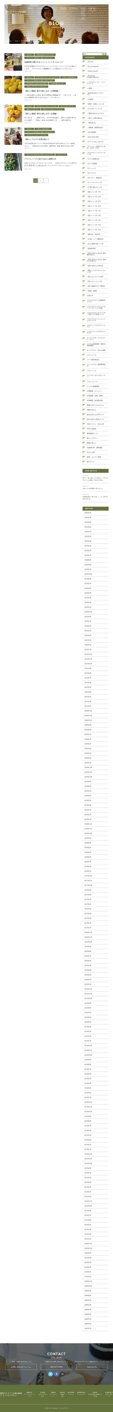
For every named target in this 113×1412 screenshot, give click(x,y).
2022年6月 (87, 626)
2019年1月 (87, 820)
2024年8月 (87, 565)
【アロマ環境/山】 (93, 159)
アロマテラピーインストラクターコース (96, 320)
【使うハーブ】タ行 (94, 206)
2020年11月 (88, 716)
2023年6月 (87, 589)
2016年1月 (87, 985)
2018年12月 (88, 824)
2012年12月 (88, 1154)
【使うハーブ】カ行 (94, 197)
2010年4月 (87, 1268)
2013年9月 (87, 1117)
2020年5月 (87, 744)
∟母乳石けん (91, 123)
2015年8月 (87, 1008)
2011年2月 (87, 1235)
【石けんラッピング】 (94, 282)
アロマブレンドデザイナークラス (96, 332)
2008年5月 (87, 1324)
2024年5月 (87, 570)
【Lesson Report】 (93, 67)
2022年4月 (87, 636)
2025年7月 (87, 532)
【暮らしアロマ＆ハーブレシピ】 (96, 271)
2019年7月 (87, 791)
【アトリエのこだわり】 (95, 142)
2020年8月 (87, 730)
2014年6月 (87, 1074)
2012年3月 (87, 1187)
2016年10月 (88, 942)
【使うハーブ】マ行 (94, 216)
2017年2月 (87, 923)
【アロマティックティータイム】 (96, 154)
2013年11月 (88, 1107)
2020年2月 (87, 758)
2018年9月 (87, 839)
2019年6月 (87, 796)
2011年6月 (87, 1220)
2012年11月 (88, 1159)
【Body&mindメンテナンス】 (95, 94)
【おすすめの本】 (93, 137)
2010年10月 (88, 1249)
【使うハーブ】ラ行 (94, 225)
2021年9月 (87, 669)
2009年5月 (87, 1301)
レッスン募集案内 (93, 387)
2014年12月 (88, 1046)
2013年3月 (87, 1140)
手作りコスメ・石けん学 (95, 424)
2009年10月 (88, 1286)
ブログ (16, 40)
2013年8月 (87, 1121)
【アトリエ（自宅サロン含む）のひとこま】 (96, 147)
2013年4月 (87, 1136)
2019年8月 (87, 787)
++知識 (89, 89)
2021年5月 (87, 688)
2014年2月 (87, 1093)
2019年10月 (88, 777)
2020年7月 (87, 735)
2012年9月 (87, 1169)
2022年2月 (87, 645)
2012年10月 (88, 1164)
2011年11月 (88, 1202)
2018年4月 (87, 857)
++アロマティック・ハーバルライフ (96, 83)
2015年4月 (87, 1027)
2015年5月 (87, 1022)
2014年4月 (87, 1084)
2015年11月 (88, 994)
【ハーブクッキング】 (94, 183)
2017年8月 (87, 895)
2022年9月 (87, 617)
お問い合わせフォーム (21, 1367)
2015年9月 (87, 1004)
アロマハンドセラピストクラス (96, 326)
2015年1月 (87, 1041)
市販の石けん (91, 410)
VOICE (62, 10)
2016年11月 (88, 938)
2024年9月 (87, 560)
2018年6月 (87, 848)
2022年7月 (87, 622)
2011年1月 (87, 1239)
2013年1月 (87, 1150)
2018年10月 (88, 834)
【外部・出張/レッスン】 (95, 104)
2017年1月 (87, 928)
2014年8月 (87, 1065)
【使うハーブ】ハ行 (94, 211)
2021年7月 (87, 678)
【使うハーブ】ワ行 (94, 230)
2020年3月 (87, 754)
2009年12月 (88, 1282)
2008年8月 (87, 1315)
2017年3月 (87, 919)
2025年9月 (87, 523)
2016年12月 (88, 933)
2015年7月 (87, 1013)
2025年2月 (87, 551)
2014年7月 (87, 1070)
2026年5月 (87, 513)
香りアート (91, 462)
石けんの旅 (91, 453)
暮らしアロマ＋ (92, 439)
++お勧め (90, 100)
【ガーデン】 (91, 173)
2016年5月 (87, 966)
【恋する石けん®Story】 (95, 266)
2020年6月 (87, 740)
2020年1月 (87, 763)
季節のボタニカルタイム (95, 406)
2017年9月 (87, 890)
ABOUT (38, 11)
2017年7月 (87, 900)
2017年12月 (88, 876)
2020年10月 (88, 721)
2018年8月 (87, 843)
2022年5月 (87, 631)
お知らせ (90, 296)
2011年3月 (87, 1230)
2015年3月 (87, 1032)
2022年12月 (88, 612)
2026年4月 (87, 518)
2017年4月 (87, 914)
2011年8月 (87, 1211)
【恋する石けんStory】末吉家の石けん (96, 254)
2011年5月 (87, 1225)
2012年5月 (87, 1178)
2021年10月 (88, 664)
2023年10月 (88, 575)
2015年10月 (88, 999)
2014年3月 (87, 1088)
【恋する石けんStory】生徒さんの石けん (96, 260)
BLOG (92, 11)
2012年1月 (87, 1197)
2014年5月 (87, 1079)
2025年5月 (87, 537)
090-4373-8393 (56, 1367)
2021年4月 (87, 692)
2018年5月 (87, 853)
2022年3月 (87, 641)
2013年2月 (87, 1145)
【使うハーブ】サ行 (94, 202)
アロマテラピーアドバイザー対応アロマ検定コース (96, 314)
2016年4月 (87, 971)
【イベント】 (91, 169)
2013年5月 (87, 1131)
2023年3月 (87, 598)
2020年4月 (87, 749)
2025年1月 (87, 556)
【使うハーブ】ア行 (94, 192)
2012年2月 (87, 1192)
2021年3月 (87, 697)
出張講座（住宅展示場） (95, 401)
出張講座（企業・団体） (95, 396)
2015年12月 (88, 989)
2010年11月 (88, 1244)
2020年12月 (88, 711)
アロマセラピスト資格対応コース (96, 301)
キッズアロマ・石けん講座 (96, 351)
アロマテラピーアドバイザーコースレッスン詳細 (96, 307)
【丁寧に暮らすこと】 (94, 188)
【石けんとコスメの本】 (95, 277)
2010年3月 (87, 1272)
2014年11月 (88, 1051)
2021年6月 (87, 683)
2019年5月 (87, 801)
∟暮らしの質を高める (94, 119)
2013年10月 (88, 1112)
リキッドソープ (92, 382)
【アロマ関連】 (92, 164)
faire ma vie (92, 1367)
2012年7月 (87, 1173)
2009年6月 (87, 1296)
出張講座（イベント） (94, 391)
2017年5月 (87, 909)
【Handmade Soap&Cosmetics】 (93, 77)
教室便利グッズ (92, 434)
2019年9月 (87, 782)
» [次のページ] (46, 180)
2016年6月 (87, 961)
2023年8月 (87, 579)
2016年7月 (87, 956)
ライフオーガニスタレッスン (96, 376)
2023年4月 (87, 593)
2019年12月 (88, 768)
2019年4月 (87, 806)
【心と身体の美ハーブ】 (95, 244)
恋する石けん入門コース (95, 415)
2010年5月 (87, 1263)
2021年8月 (87, 674)
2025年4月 (87, 542)
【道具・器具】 (92, 291)
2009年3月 (87, 1310)
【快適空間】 (91, 249)
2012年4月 (87, 1183)
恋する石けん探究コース (95, 420)
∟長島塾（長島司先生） (95, 128)
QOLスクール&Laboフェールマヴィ (16, 9)
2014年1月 (87, 1098)
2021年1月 (87, 707)
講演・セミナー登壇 (94, 457)
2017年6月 (87, 905)
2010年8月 (87, 1258)
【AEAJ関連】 (92, 133)
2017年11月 (88, 881)
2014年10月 (88, 1055)
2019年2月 (87, 815)
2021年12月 (88, 655)
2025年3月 (87, 546)
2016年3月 (87, 975)
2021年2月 (87, 702)
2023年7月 (87, 584)
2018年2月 (87, 867)
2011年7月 (87, 1216)
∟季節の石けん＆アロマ (95, 114)
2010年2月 (87, 1277)
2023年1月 (87, 608)
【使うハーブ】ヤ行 (94, 221)
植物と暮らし (91, 443)
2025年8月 (87, 527)
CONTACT (103, 10)
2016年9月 (87, 947)
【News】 (90, 62)
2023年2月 (87, 603)
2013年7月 (87, 1126)
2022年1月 (87, 650)
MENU (54, 11)
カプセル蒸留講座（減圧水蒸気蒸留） (96, 345)
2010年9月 (87, 1253)
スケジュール (91, 355)
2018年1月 (87, 872)
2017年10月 (88, 886)
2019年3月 (87, 810)
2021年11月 (88, 659)
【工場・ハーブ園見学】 (95, 239)
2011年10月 (88, 1206)
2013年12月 (88, 1103)
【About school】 (92, 71)
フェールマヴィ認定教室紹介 (96, 365)
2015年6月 (87, 1018)
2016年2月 (87, 980)
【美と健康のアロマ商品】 (96, 286)
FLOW (46, 11)
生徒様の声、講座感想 (94, 448)
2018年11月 (88, 829)
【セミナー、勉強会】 (94, 178)
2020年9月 (87, 725)
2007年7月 (87, 1329)
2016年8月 (87, 952)
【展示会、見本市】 (94, 235)
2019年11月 (88, 773)
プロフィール (91, 371)
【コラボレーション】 (94, 109)
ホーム (10, 40)
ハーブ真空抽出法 (93, 360)
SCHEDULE (81, 9)
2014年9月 (87, 1060)
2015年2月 (87, 1037)
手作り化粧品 (91, 429)
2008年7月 (87, 1319)
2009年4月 (87, 1305)
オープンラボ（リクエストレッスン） (96, 339)
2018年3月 (87, 862)
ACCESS (71, 9)
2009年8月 (87, 1291)
